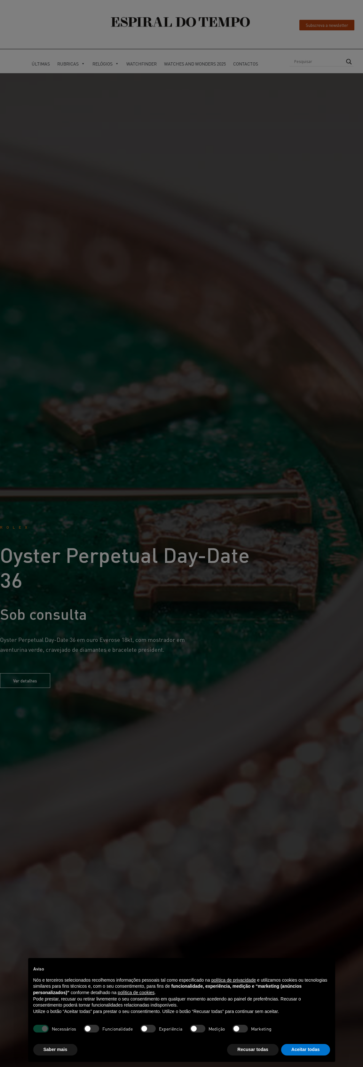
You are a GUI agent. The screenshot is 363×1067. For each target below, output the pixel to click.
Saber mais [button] (55, 1049)
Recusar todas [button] (252, 1049)
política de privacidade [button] (233, 980)
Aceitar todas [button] (305, 1049)
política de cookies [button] (136, 992)
